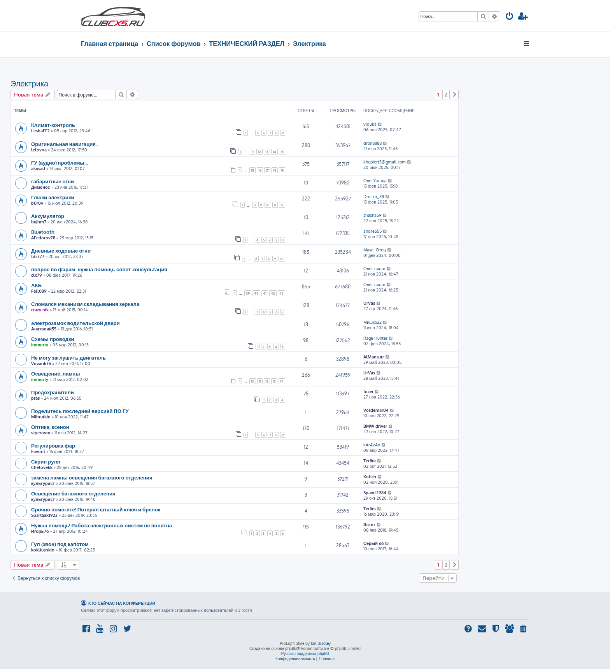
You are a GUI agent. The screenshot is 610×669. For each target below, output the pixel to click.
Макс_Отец (374, 250)
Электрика (29, 83)
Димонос (40, 187)
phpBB (290, 648)
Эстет (369, 524)
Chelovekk (42, 467)
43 (281, 293)
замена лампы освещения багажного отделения (91, 477)
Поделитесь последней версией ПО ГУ (80, 410)
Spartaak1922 (44, 515)
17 (267, 170)
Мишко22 (372, 322)
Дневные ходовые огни (61, 250)
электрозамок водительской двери (75, 323)
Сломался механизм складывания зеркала (85, 303)
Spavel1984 (374, 492)
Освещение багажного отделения (73, 493)
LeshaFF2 (40, 130)
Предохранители (52, 392)
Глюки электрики (52, 197)
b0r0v (37, 203)
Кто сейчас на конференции (121, 603)
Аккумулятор (47, 215)
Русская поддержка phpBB (305, 653)
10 (268, 205)
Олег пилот (374, 268)
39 (248, 293)
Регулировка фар (53, 445)
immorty (39, 345)
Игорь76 (40, 531)
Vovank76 (41, 363)
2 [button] (446, 94)
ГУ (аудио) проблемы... (59, 162)
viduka (370, 124)
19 (282, 170)
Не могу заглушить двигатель (68, 357)
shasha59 (372, 215)
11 (252, 151)
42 (273, 293)
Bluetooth (42, 231)
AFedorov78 (43, 238)
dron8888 (372, 143)
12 (259, 151)
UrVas (369, 303)
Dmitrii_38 (373, 196)
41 (264, 293)
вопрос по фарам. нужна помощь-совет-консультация (99, 269)
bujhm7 (38, 222)
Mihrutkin (41, 417)
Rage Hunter (375, 338)
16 (259, 170)
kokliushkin (42, 550)
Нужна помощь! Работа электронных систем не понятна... (103, 525)
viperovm (40, 432)
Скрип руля (45, 461)
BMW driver (375, 426)
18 (274, 170)
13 (266, 151)
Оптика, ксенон (50, 426)
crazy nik (40, 310)
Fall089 (39, 291)
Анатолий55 (43, 329)
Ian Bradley (321, 643)
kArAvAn (371, 445)
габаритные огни (52, 181)
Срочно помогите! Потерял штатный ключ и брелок (95, 509)
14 (274, 151)
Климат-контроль (53, 124)
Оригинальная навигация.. (64, 143)
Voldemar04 (376, 410)
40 (256, 293)
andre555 (372, 231)
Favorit (38, 451)
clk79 (36, 275)
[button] (455, 94)
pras (35, 398)
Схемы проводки (52, 338)
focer (368, 391)
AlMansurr (373, 357)
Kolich (369, 476)
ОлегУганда (375, 180)
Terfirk (369, 461)
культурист (43, 483)
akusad (38, 168)
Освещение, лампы (55, 373)
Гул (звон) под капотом (60, 544)
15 (282, 151)
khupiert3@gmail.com (384, 162)
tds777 (37, 256)
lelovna (39, 150)
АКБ (36, 285)
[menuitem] (509, 17)
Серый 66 (373, 543)
